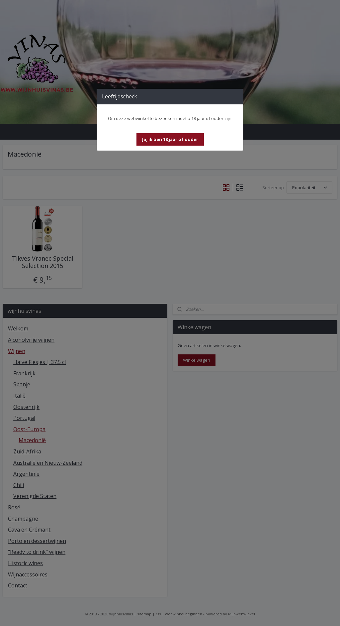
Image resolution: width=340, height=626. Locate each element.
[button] (170, 139)
